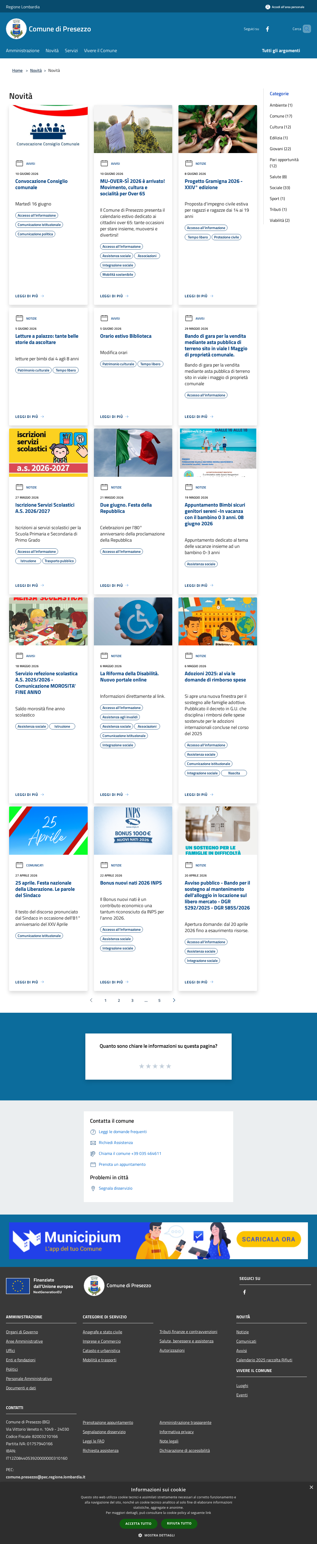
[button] (158, 1535)
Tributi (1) (278, 209)
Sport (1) (277, 198)
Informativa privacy (177, 1432)
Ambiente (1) (281, 105)
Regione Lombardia (23, 7)
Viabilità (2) (280, 220)
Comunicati (29, 865)
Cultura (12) (280, 127)
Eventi (242, 1395)
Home (17, 70)
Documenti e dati (21, 1388)
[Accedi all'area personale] (285, 7)
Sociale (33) (280, 187)
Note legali (169, 1441)
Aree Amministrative (24, 1341)
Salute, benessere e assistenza (186, 1341)
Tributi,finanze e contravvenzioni (188, 1331)
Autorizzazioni (172, 1350)
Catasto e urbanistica (101, 1350)
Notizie (195, 163)
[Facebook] (258, 28)
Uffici (10, 1350)
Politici (12, 1369)
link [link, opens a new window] (208, 1513)
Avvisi (25, 163)
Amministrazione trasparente (185, 1422)
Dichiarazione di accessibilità (185, 1450)
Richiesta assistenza (101, 1450)
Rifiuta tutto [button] (179, 1523)
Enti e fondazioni (21, 1360)
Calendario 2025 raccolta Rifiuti (264, 1360)
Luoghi (242, 1385)
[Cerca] (305, 29)
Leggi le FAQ (94, 1441)
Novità (36, 70)
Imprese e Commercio (102, 1341)
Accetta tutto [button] (138, 1523)
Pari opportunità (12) (284, 162)
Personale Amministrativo (29, 1378)
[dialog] (158, 1513)
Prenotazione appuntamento (108, 1422)
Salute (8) (278, 177)
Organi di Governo (22, 1332)
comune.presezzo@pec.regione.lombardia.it (45, 1477)
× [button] (311, 1488)
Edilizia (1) (279, 138)
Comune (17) (281, 116)
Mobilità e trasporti (99, 1360)
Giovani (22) (280, 149)
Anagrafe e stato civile (102, 1332)
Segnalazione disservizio (104, 1432)
